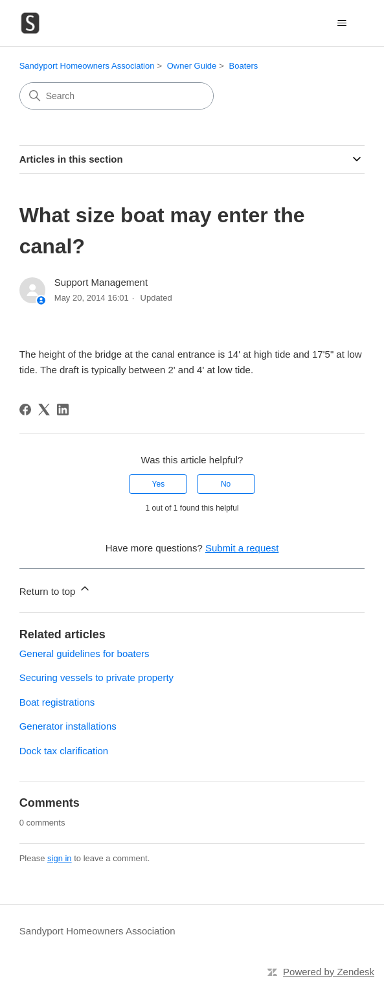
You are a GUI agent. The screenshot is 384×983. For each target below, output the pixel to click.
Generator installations (68, 726)
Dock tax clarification (64, 750)
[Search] (116, 96)
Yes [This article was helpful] (158, 484)
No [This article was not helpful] (226, 484)
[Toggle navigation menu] (342, 23)
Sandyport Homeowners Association (87, 66)
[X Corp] (44, 409)
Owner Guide (192, 66)
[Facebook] (25, 409)
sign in (59, 858)
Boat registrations (57, 702)
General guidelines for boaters (84, 653)
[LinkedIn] (63, 409)
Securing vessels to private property (96, 677)
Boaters (243, 66)
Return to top (55, 589)
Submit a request (241, 547)
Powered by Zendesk (328, 971)
